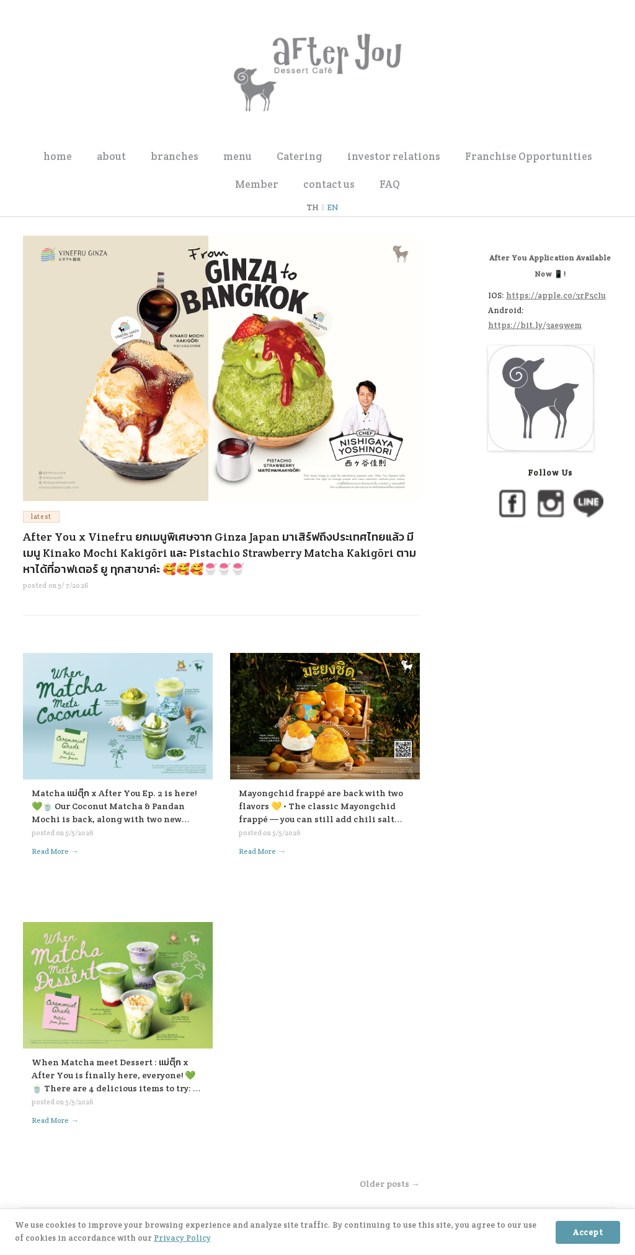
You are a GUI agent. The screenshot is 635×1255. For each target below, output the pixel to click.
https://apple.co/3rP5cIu (556, 295)
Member (256, 184)
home (57, 156)
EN (332, 207)
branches (174, 156)
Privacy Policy (182, 1238)
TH (312, 207)
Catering (299, 156)
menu (237, 156)
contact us (329, 184)
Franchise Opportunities (528, 156)
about (111, 156)
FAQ (390, 184)
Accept (588, 1232)
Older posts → (390, 1183)
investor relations (393, 156)
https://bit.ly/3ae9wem (535, 325)
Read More (55, 851)
